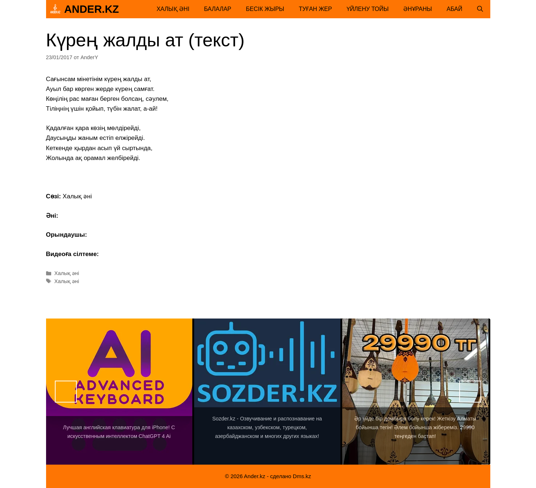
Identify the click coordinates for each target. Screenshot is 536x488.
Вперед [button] (470, 392)
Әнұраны (417, 9)
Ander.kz (91, 9)
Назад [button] (66, 392)
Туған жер (315, 9)
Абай (455, 9)
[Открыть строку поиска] (480, 9)
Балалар (217, 9)
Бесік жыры (265, 9)
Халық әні (172, 9)
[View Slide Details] (119, 392)
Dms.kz (302, 476)
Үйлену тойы (368, 9)
